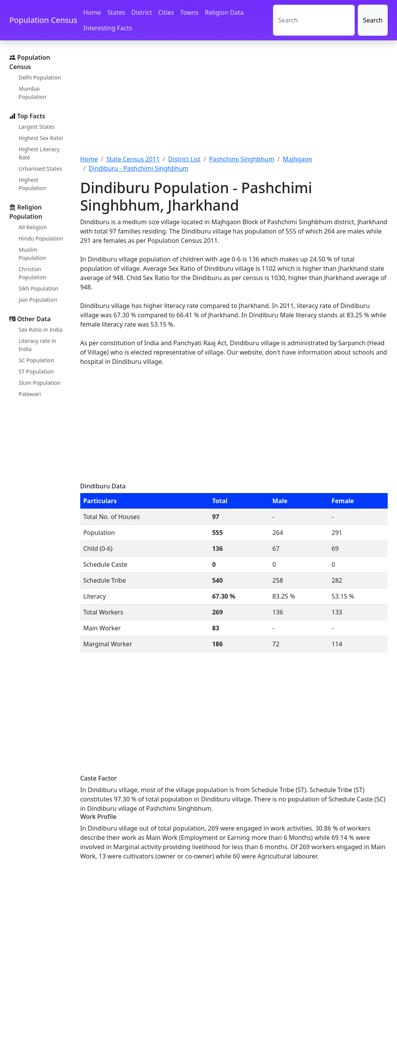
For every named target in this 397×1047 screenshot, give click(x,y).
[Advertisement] (234, 102)
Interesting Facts (107, 28)
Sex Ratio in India (40, 329)
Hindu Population (41, 238)
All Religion (33, 227)
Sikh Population (39, 288)
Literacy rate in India (37, 345)
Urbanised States (40, 168)
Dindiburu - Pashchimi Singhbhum (139, 168)
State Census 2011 (133, 159)
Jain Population (38, 299)
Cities (166, 12)
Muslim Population (32, 253)
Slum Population (39, 382)
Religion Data (224, 12)
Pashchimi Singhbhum (241, 159)
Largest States (37, 126)
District (141, 12)
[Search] (314, 20)
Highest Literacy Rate (39, 153)
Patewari (30, 394)
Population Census (43, 20)
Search (373, 20)
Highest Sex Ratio (41, 138)
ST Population (36, 371)
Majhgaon (297, 159)
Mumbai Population (32, 92)
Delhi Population (40, 77)
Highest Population (32, 184)
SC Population (36, 360)
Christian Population (32, 273)
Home (92, 12)
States (116, 12)
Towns (189, 12)
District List (184, 159)
